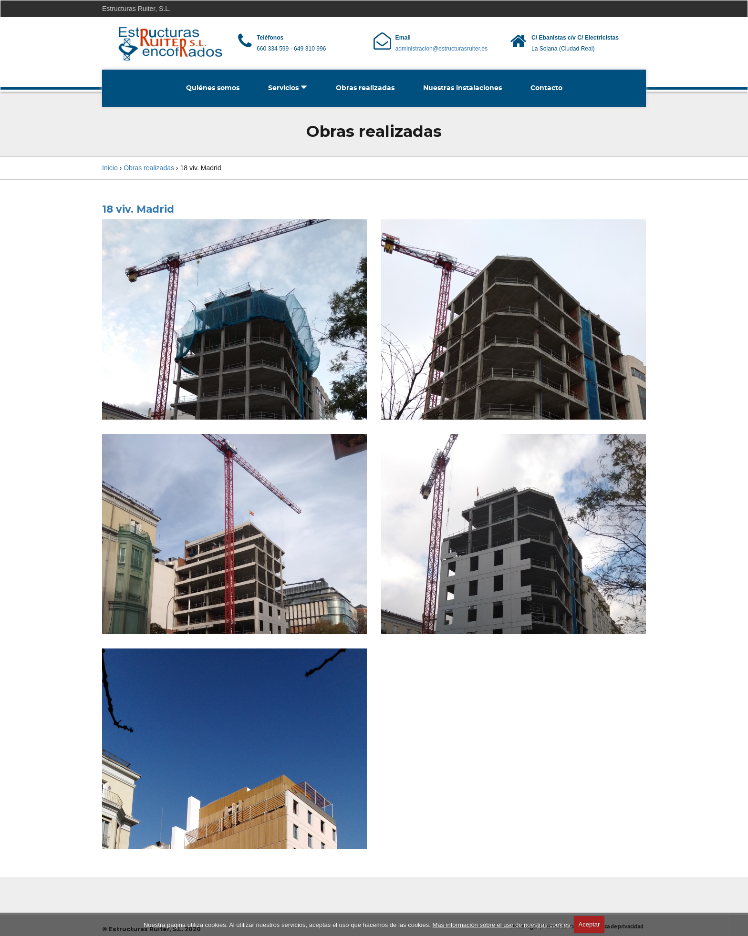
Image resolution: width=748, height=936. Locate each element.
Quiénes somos (212, 88)
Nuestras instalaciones (462, 88)
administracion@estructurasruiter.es (441, 48)
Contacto (546, 88)
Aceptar (589, 924)
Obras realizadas (365, 88)
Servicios (287, 88)
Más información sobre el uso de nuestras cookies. (502, 924)
